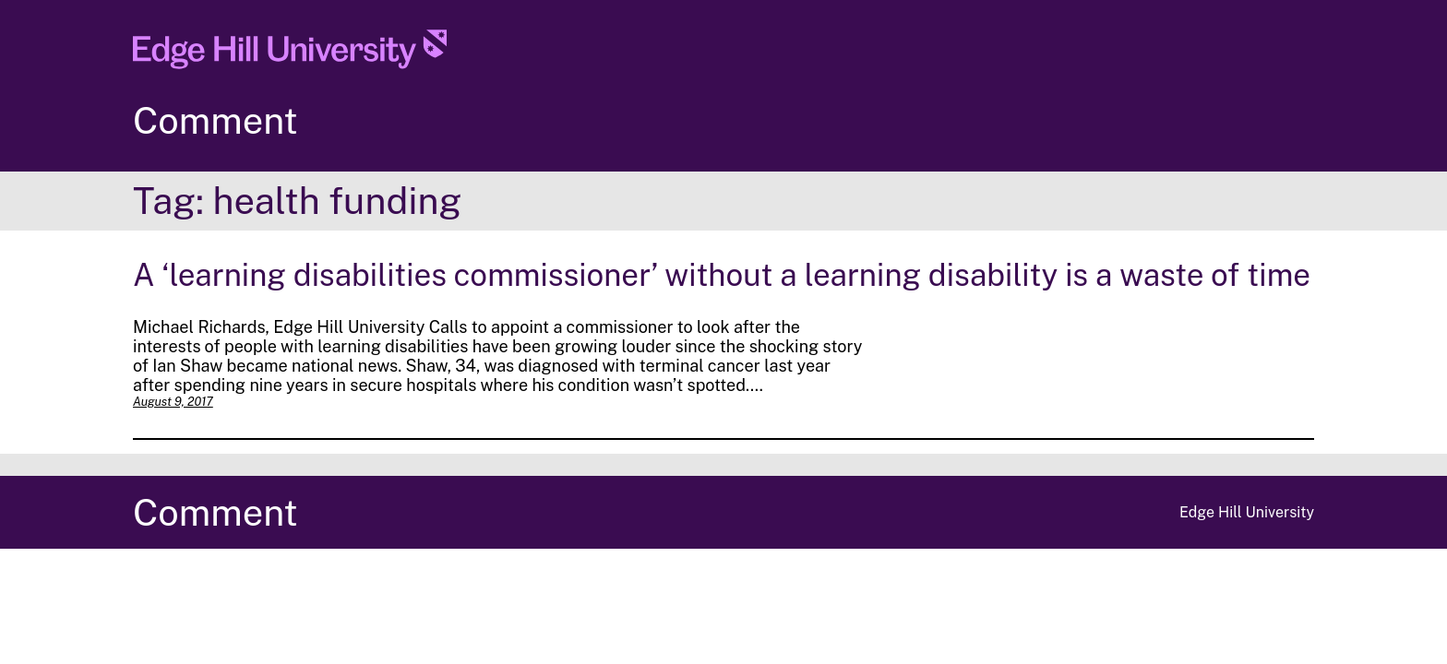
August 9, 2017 (173, 402)
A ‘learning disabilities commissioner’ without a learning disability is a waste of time (721, 274)
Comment (215, 120)
